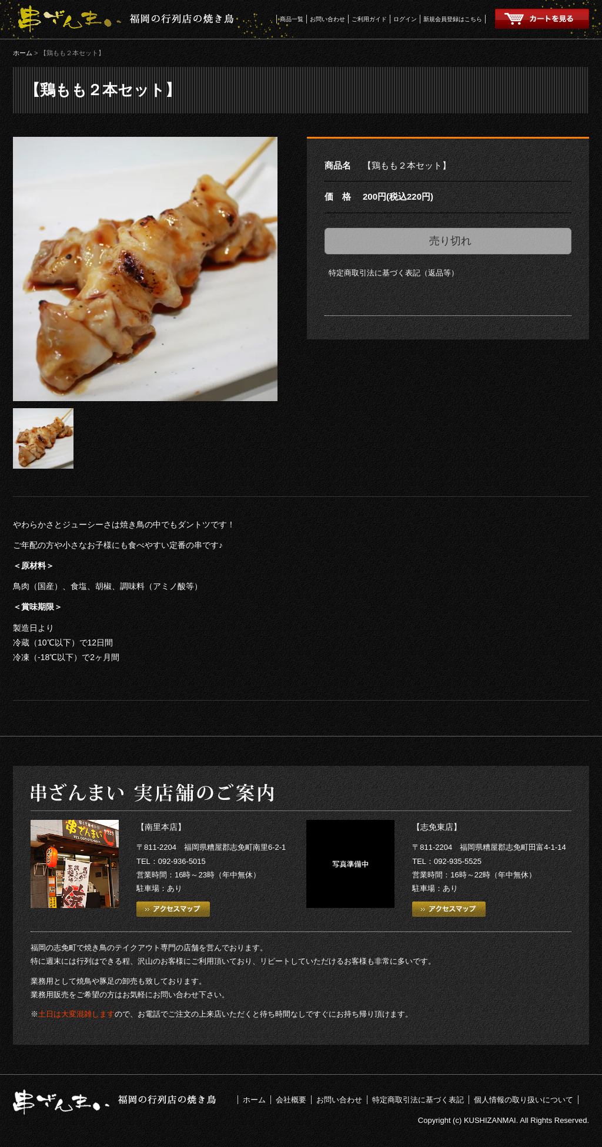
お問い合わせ (327, 19)
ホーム (22, 52)
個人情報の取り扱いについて (523, 1099)
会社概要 (291, 1099)
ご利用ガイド (369, 19)
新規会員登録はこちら (452, 19)
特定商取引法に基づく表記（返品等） (394, 272)
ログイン (405, 19)
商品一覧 (291, 19)
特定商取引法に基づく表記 (418, 1099)
